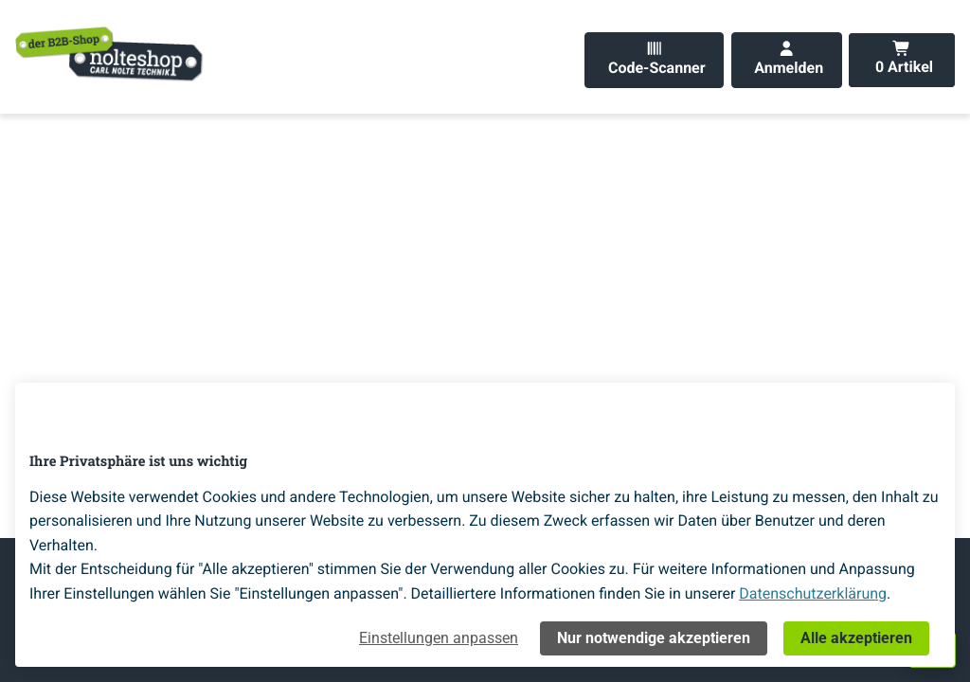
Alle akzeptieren (856, 638)
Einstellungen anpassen (438, 638)
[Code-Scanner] (654, 60)
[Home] (110, 53)
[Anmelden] (786, 60)
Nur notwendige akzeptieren (653, 638)
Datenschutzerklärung (813, 593)
